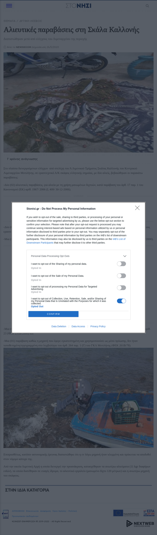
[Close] (138, 208)
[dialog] (78, 267)
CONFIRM (53, 313)
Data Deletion (58, 326)
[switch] (121, 263)
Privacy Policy (98, 326)
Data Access (78, 326)
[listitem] (78, 256)
